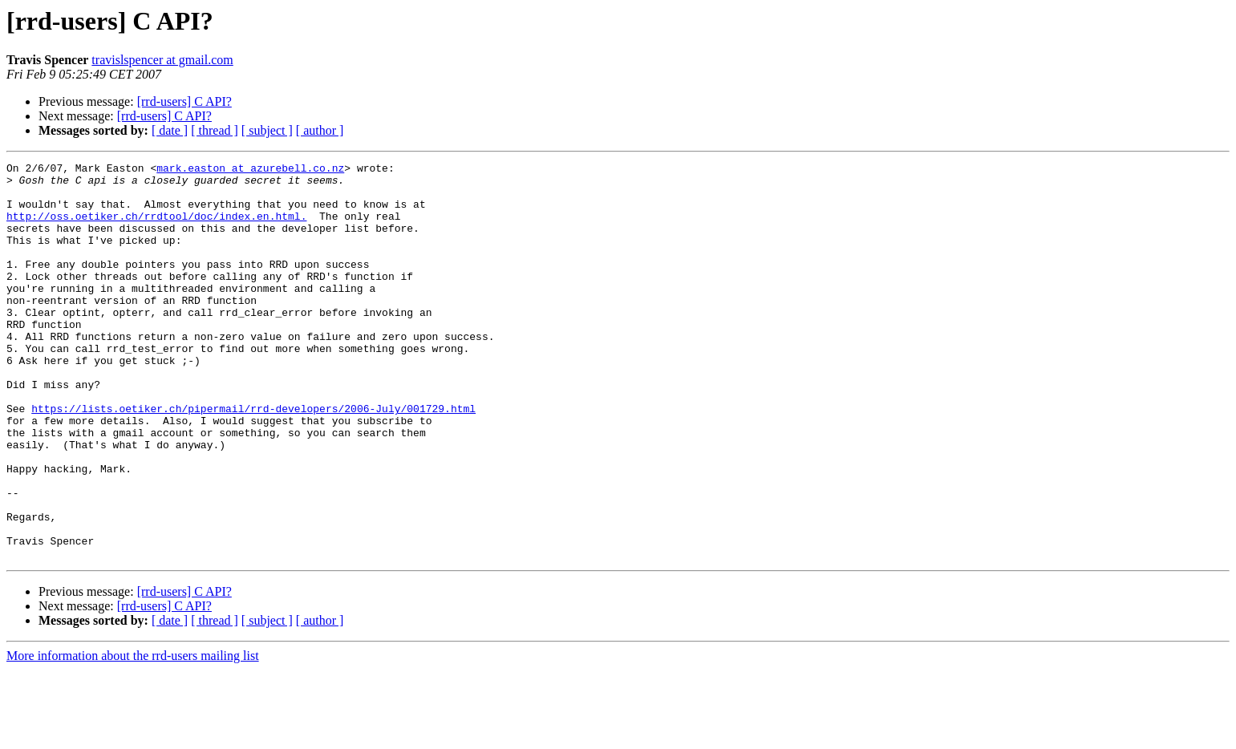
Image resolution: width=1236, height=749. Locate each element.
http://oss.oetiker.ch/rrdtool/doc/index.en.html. (156, 228)
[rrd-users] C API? (184, 101)
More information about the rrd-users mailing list (132, 735)
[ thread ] (214, 130)
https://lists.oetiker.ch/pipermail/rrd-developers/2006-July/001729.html (253, 458)
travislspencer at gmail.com (162, 60)
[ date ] (170, 130)
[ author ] (320, 130)
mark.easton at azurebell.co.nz (250, 170)
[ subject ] (267, 130)
